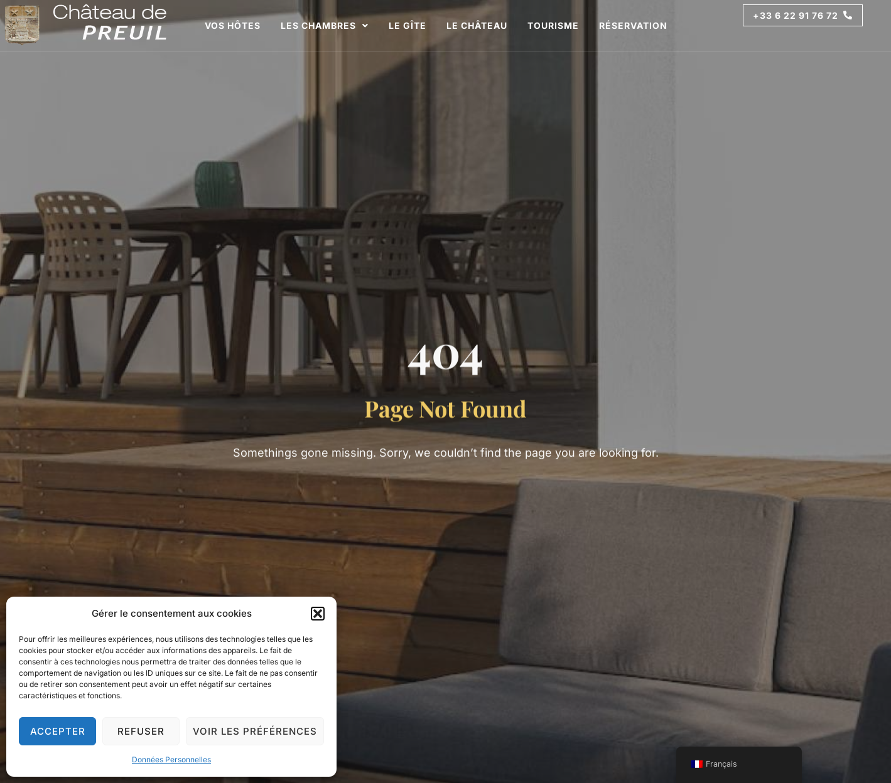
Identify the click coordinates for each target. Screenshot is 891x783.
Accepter (57, 731)
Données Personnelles (171, 759)
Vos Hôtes (233, 25)
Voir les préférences (255, 731)
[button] (317, 613)
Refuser (141, 731)
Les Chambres (325, 25)
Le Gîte (407, 25)
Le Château (476, 25)
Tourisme (553, 25)
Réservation (633, 25)
